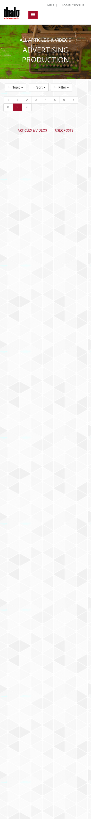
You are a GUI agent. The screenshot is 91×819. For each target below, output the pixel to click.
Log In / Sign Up (73, 5)
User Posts (64, 130)
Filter (61, 87)
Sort (38, 87)
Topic (15, 87)
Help (50, 5)
